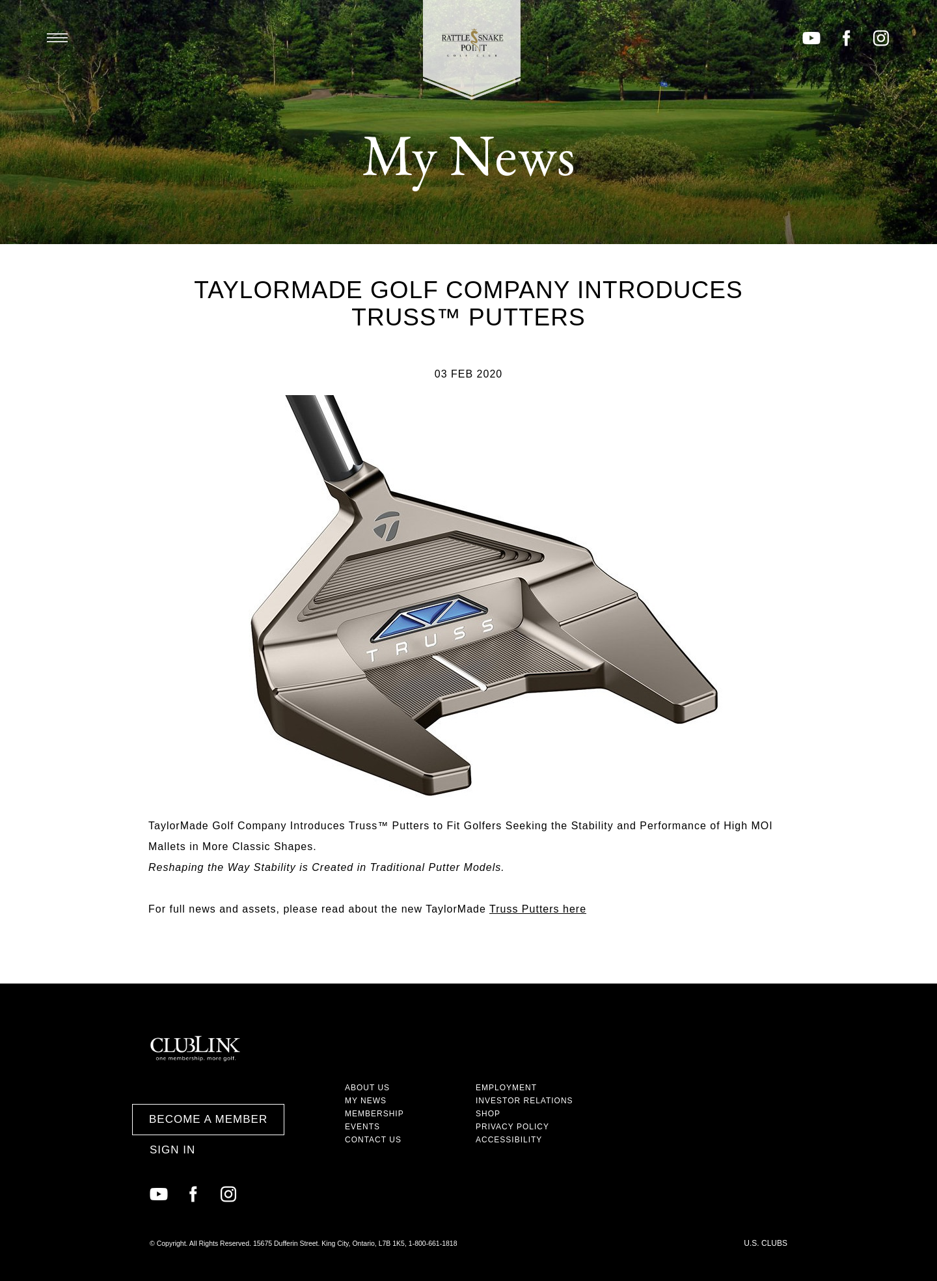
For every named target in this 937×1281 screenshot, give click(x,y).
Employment (506, 1087)
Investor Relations (524, 1100)
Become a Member (208, 1119)
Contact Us (373, 1139)
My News (366, 1100)
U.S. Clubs (765, 1243)
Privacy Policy (512, 1126)
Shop (488, 1113)
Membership (374, 1113)
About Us (367, 1087)
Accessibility (509, 1139)
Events (362, 1126)
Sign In (172, 1150)
